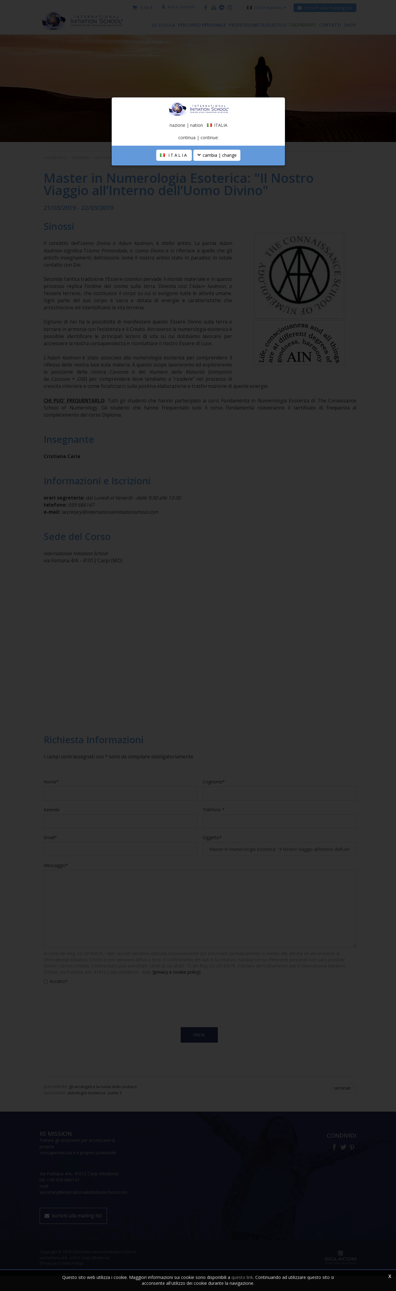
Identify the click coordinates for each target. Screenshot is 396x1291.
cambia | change (217, 187)
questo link (242, 1277)
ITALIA (174, 187)
